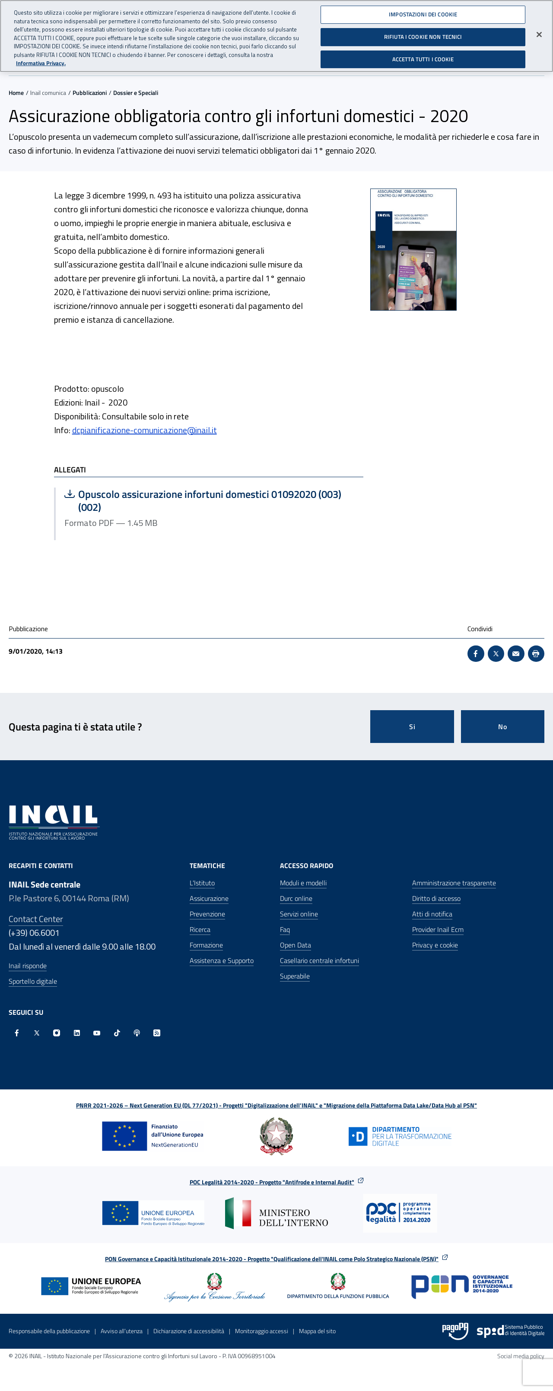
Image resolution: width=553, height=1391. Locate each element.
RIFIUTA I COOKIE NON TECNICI (423, 36)
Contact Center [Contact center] (36, 918)
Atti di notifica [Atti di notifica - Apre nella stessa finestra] (432, 914)
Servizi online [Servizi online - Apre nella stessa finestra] (299, 914)
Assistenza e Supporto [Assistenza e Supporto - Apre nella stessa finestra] (222, 960)
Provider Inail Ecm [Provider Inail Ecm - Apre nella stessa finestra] (438, 929)
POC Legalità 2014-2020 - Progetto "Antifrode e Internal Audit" (272, 1181)
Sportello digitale (33, 981)
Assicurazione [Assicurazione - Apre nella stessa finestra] (209, 898)
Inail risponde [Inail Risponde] (28, 965)
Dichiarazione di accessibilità (188, 1330)
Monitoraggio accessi (261, 1330)
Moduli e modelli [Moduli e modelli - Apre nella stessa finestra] (303, 883)
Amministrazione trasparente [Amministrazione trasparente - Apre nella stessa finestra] (454, 883)
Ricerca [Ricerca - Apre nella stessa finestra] (200, 929)
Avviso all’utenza (122, 1330)
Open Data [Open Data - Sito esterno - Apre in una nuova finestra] (295, 945)
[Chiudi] (539, 34)
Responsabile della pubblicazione (49, 1330)
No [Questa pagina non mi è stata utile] (502, 726)
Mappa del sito (317, 1330)
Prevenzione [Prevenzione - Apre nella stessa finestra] (207, 914)
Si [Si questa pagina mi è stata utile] (412, 726)
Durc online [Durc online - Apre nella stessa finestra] (296, 898)
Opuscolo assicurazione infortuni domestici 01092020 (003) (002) (202, 500)
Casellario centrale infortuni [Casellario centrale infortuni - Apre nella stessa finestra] (319, 960)
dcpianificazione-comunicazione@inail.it (144, 430)
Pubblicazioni (90, 92)
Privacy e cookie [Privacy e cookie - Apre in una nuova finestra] (435, 945)
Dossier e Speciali (135, 92)
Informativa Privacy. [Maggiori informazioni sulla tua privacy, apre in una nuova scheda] (41, 63)
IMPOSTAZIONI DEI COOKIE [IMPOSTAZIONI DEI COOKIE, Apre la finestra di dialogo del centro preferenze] (423, 14)
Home (16, 92)
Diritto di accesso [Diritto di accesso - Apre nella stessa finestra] (436, 898)
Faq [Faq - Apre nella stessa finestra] (285, 929)
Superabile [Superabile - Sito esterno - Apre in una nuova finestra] (295, 976)
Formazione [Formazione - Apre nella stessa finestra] (206, 945)
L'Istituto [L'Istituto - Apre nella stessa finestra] (202, 883)
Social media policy (520, 1355)
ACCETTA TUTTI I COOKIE (423, 58)
